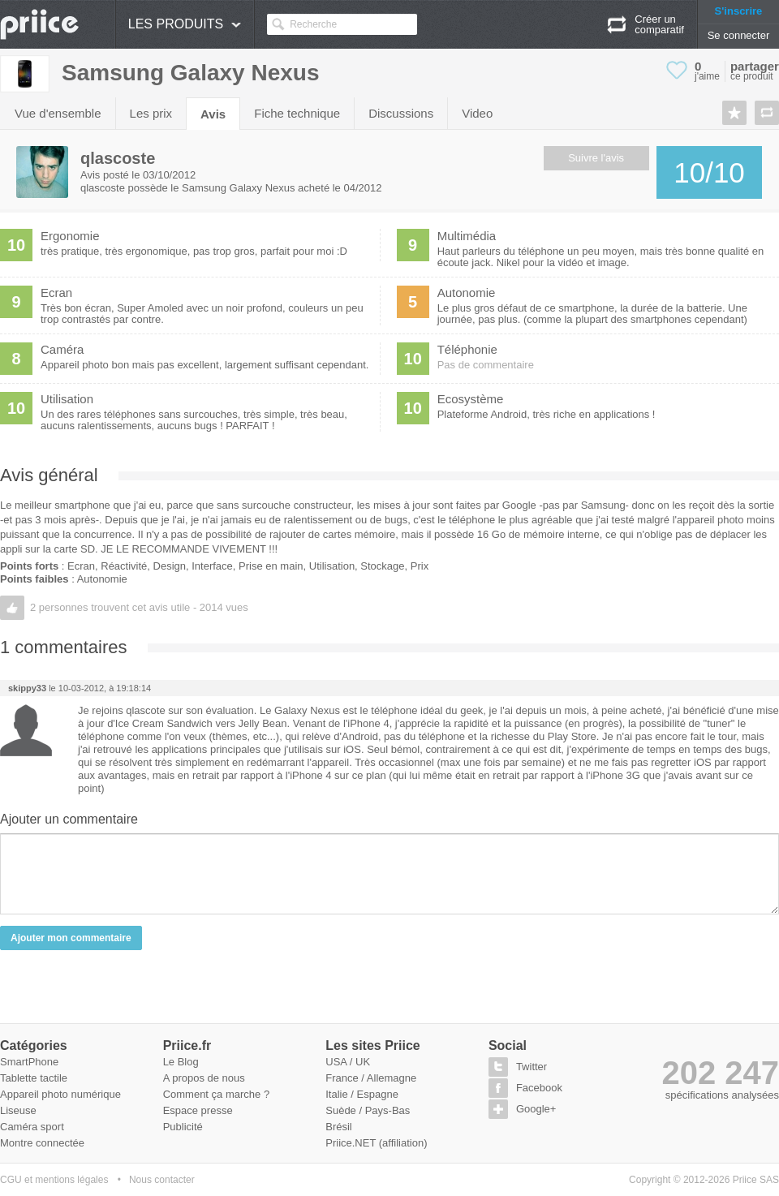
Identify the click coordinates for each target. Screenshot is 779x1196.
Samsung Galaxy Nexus (190, 72)
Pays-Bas (388, 1110)
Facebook (539, 1088)
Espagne (377, 1094)
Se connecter (739, 35)
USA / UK (347, 1062)
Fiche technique (297, 113)
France (341, 1078)
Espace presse (198, 1110)
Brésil (338, 1127)
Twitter (531, 1066)
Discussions (400, 113)
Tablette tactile (33, 1078)
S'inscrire (739, 11)
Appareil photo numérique (60, 1094)
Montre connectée (42, 1143)
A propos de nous (204, 1078)
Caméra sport (32, 1127)
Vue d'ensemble (58, 113)
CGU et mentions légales (54, 1179)
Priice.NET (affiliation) (376, 1143)
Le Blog (181, 1062)
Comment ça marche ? (216, 1094)
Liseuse (18, 1110)
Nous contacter (162, 1179)
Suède (340, 1110)
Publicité (183, 1127)
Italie (336, 1094)
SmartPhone (29, 1062)
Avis (213, 114)
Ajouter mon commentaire (71, 938)
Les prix (151, 113)
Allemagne (391, 1078)
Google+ (536, 1109)
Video (477, 113)
